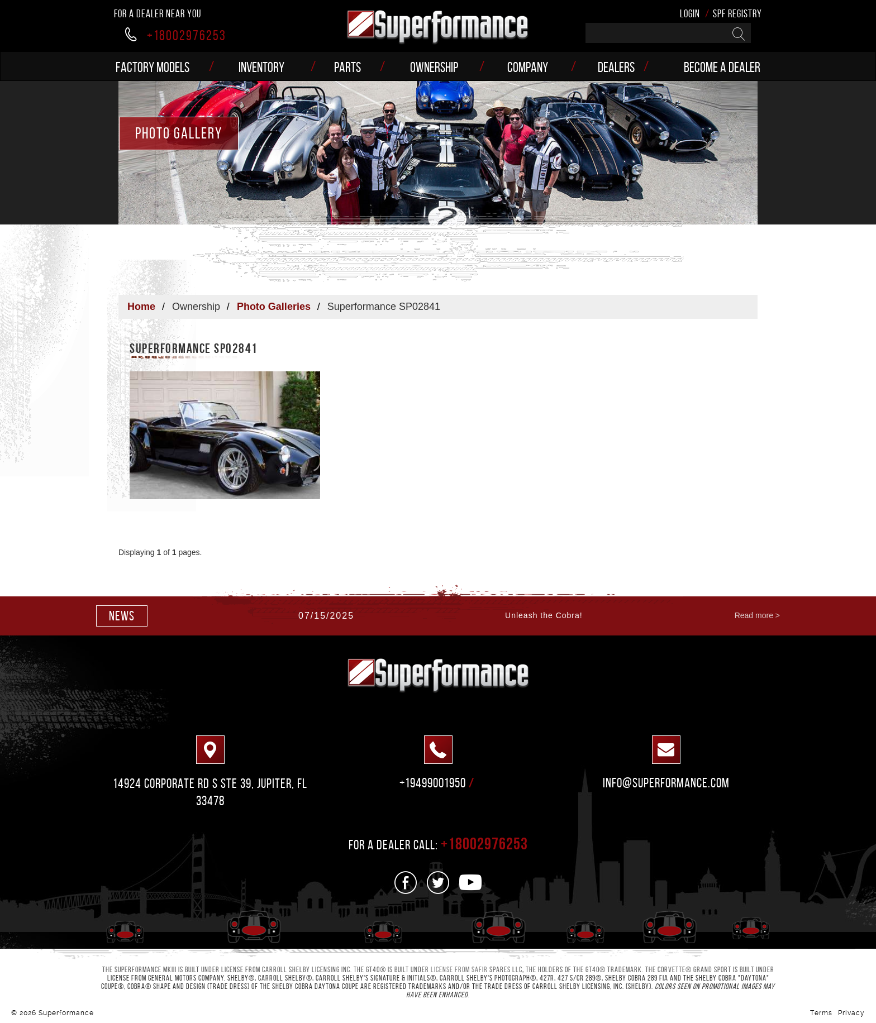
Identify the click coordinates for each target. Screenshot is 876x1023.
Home (141, 306)
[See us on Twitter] (438, 882)
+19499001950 (432, 783)
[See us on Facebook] (405, 882)
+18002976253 (175, 35)
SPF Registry (737, 14)
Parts (347, 67)
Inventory (261, 67)
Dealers (616, 67)
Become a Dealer (722, 67)
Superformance (66, 1013)
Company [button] (527, 67)
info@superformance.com (666, 783)
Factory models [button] (152, 67)
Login (690, 14)
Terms (821, 1013)
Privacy (851, 1013)
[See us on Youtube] (470, 882)
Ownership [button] (434, 67)
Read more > (757, 615)
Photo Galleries (274, 306)
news (122, 616)
